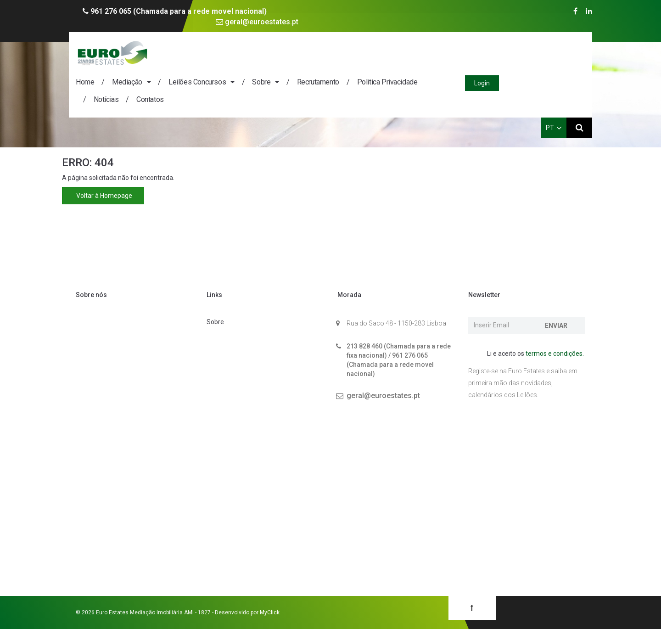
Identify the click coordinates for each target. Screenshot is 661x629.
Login (568, 53)
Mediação (214, 52)
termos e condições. (555, 353)
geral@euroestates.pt (257, 21)
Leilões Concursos (284, 52)
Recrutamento (405, 52)
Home (172, 52)
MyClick (270, 612)
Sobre (348, 52)
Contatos (237, 70)
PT (554, 98)
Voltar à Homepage (102, 195)
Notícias (193, 70)
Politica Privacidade (474, 52)
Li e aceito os (530, 354)
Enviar (556, 325)
